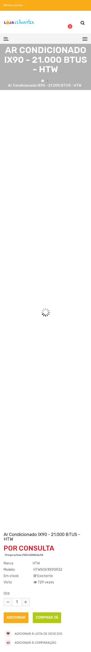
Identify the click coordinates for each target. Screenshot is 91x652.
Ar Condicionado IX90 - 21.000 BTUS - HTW (44, 85)
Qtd (6, 593)
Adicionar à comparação (30, 642)
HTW (36, 563)
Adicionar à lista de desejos (33, 633)
